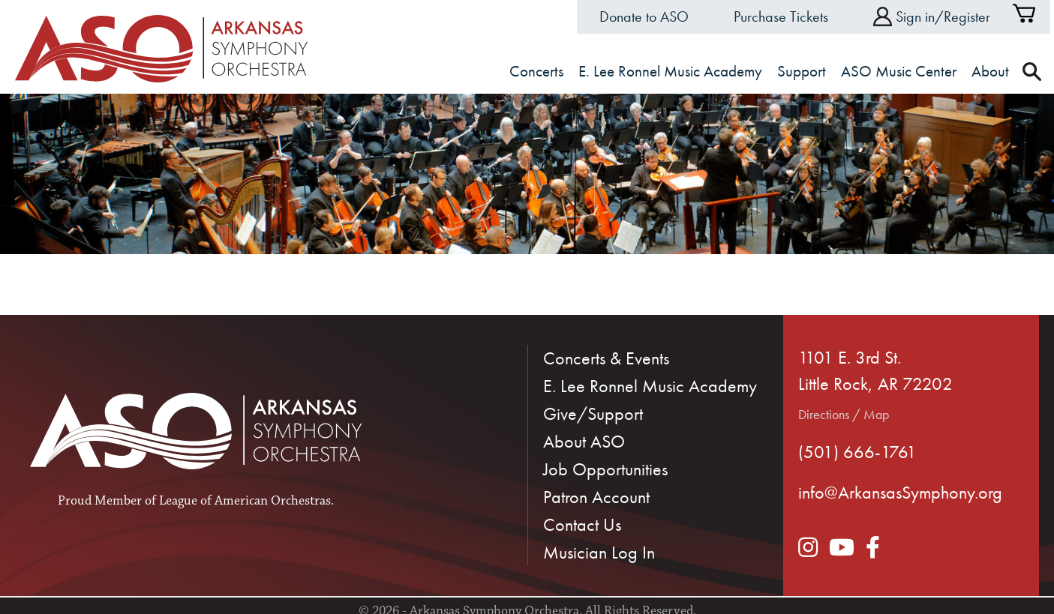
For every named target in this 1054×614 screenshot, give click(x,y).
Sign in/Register (931, 17)
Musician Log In (599, 552)
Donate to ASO (644, 16)
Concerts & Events (606, 358)
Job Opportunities (605, 469)
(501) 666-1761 (857, 451)
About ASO (584, 441)
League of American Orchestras (245, 501)
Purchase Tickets (781, 16)
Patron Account (596, 496)
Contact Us (582, 524)
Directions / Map (843, 414)
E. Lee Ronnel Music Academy (650, 385)
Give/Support (593, 413)
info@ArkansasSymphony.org (900, 493)
